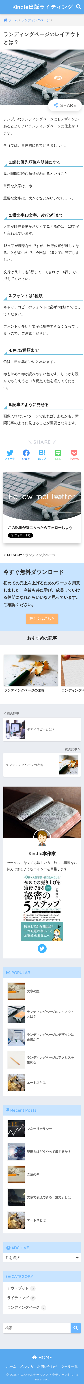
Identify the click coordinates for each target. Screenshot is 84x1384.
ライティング (21, 1298)
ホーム (11, 1366)
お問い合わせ (47, 1366)
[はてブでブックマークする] (42, 455)
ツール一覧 (69, 1366)
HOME (42, 1357)
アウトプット (21, 1288)
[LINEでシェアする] (58, 455)
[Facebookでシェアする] (26, 455)
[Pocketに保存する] (74, 455)
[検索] (76, 1328)
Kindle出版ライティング (42, 7)
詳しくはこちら (42, 619)
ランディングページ (40, 555)
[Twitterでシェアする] (9, 455)
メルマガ (26, 1366)
